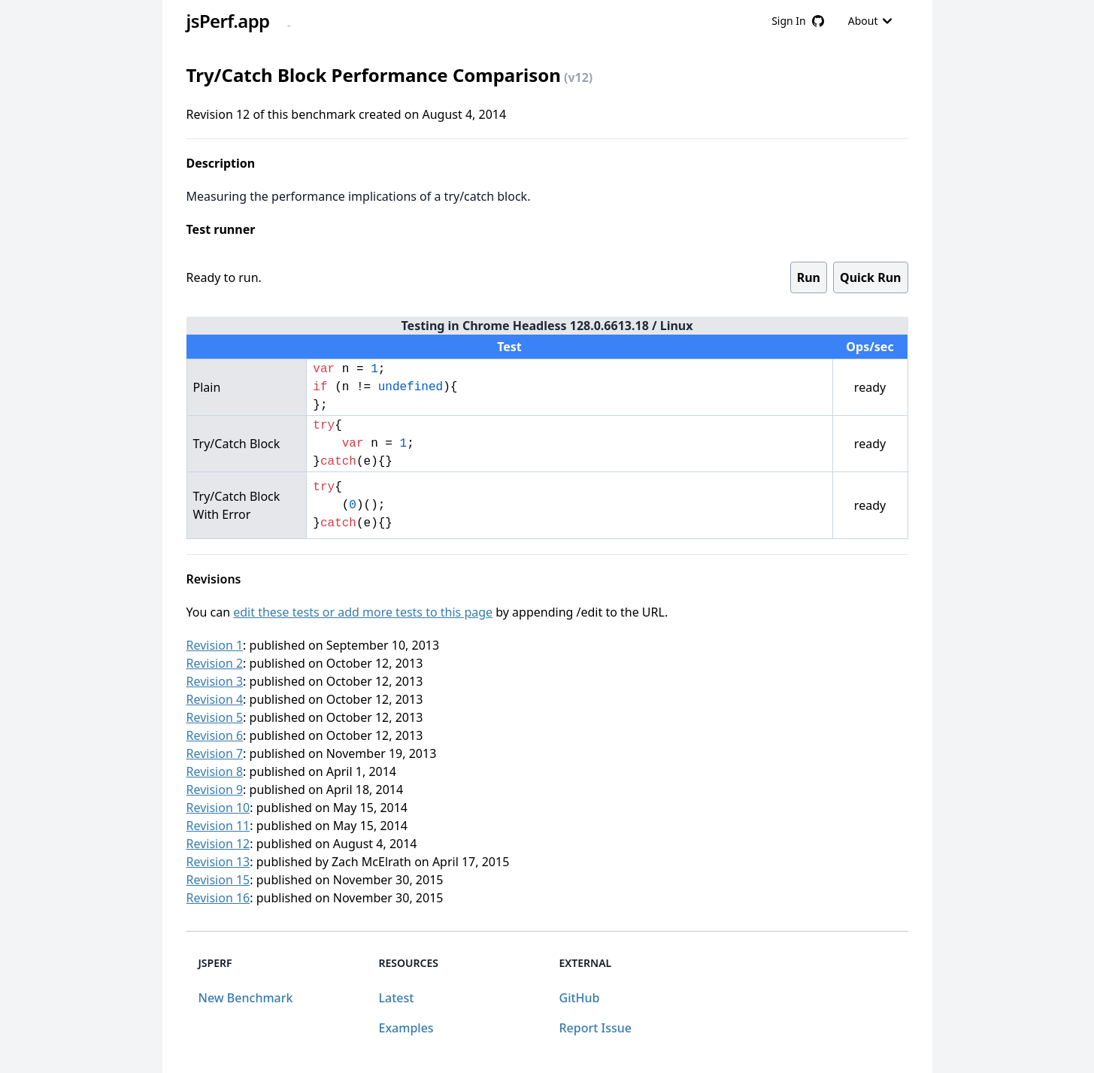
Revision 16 (218, 898)
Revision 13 (218, 861)
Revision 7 (215, 753)
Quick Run (870, 277)
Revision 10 (218, 807)
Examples (406, 1028)
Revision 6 (215, 735)
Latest (396, 998)
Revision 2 (215, 663)
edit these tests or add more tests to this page (362, 612)
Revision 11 (218, 825)
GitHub (579, 998)
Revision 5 (215, 717)
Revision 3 (215, 681)
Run (808, 277)
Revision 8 (215, 771)
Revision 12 (218, 843)
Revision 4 (215, 699)
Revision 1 (215, 645)
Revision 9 (215, 789)
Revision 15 (218, 879)
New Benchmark (245, 998)
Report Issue (595, 1028)
